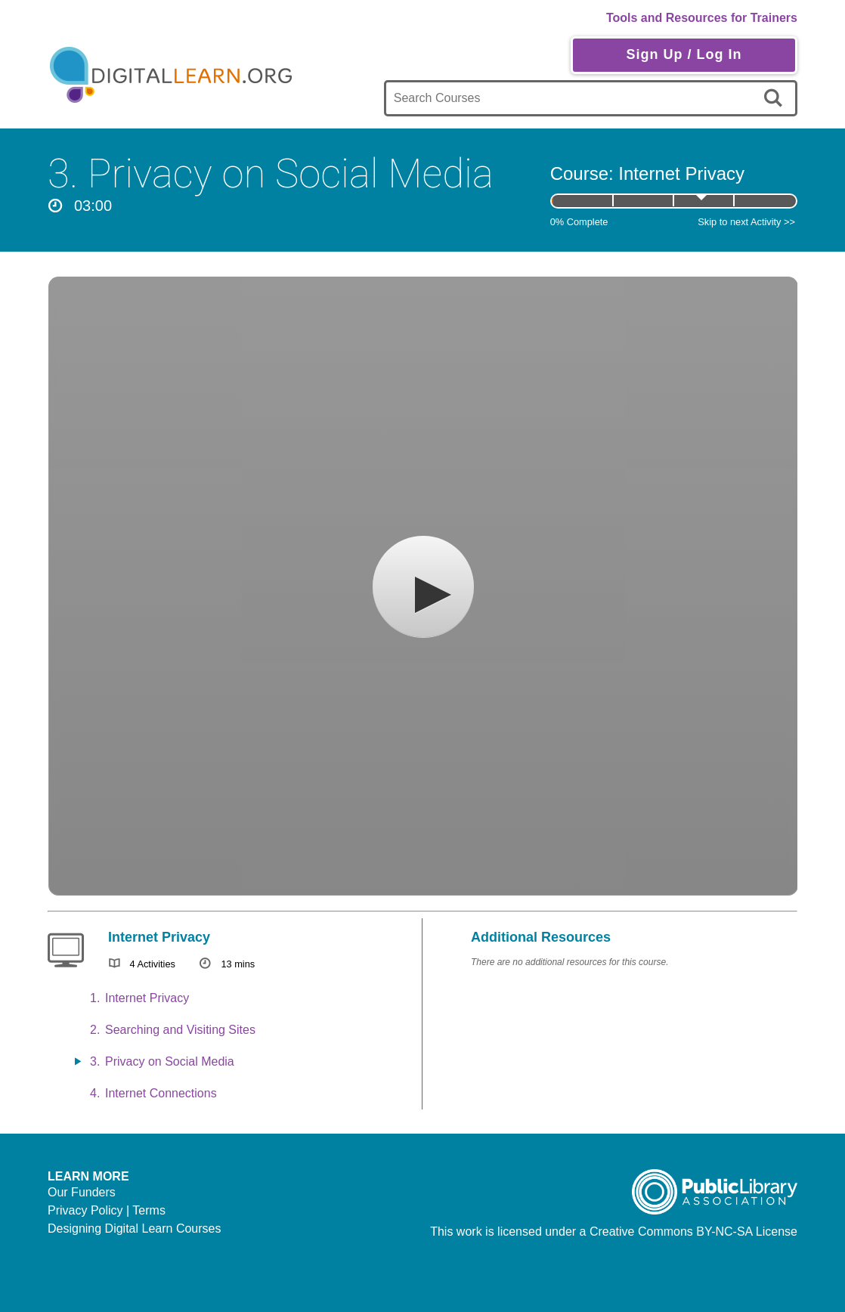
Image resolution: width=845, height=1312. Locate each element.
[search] (775, 98)
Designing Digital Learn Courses (134, 1228)
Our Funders (82, 1192)
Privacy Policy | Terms (107, 1210)
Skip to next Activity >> (746, 221)
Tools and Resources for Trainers (701, 17)
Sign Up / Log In (683, 54)
